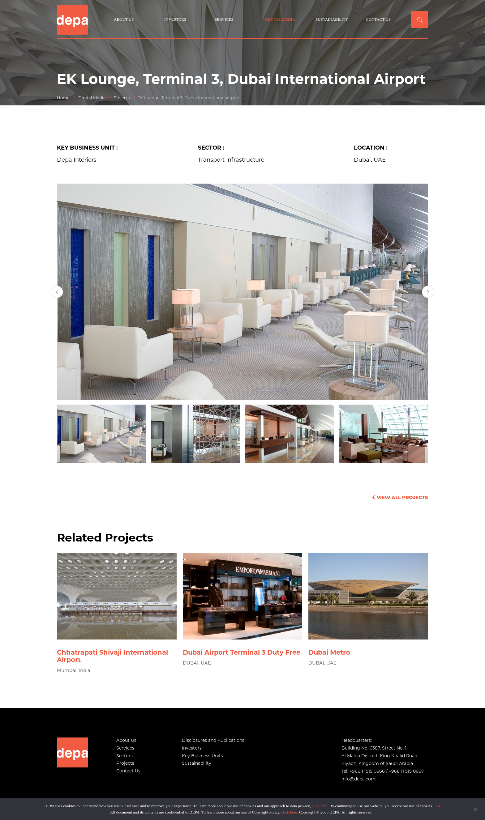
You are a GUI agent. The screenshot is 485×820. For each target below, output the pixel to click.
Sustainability (331, 19)
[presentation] (56, 291)
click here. (320, 806)
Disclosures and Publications (213, 740)
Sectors (124, 755)
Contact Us (378, 19)
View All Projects (399, 497)
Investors (175, 19)
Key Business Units (202, 755)
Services (224, 19)
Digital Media (280, 19)
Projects (122, 97)
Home (63, 97)
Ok (438, 806)
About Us (124, 19)
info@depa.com (358, 779)
